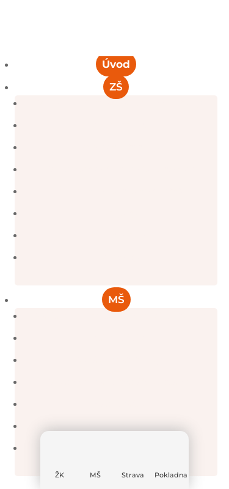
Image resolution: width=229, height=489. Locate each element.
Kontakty (120, 257)
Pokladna (170, 475)
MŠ (95, 475)
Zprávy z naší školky (120, 360)
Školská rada (120, 235)
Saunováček (120, 404)
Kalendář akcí (120, 338)
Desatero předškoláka (120, 426)
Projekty (120, 213)
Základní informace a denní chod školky (120, 316)
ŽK (59, 475)
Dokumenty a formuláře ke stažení (120, 169)
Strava (133, 475)
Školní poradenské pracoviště (121, 191)
